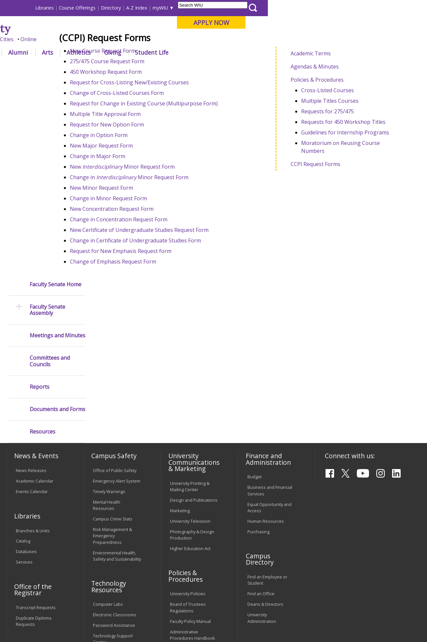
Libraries (203, 8)
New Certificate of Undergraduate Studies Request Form (169, 278)
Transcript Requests (36, 486)
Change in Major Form (128, 204)
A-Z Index (295, 8)
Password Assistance (114, 504)
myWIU (319, 8)
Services (24, 441)
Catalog (23, 420)
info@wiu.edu (363, 623)
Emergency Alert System (116, 360)
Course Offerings (236, 8)
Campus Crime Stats (112, 398)
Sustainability (111, 593)
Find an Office (260, 472)
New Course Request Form (133, 99)
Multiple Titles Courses (340, 147)
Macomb (127, 39)
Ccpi (234, 67)
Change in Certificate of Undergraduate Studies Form (165, 289)
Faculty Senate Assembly (47, 114)
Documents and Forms (57, 213)
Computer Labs (108, 483)
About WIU (52, 52)
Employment (70, 593)
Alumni (177, 52)
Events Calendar (32, 370)
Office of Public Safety (114, 349)
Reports (39, 191)
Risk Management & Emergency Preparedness (112, 414)
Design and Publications (193, 378)
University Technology (114, 531)
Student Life (310, 52)
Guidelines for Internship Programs (356, 179)
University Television (190, 400)
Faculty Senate (140, 67)
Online (188, 39)
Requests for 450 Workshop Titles (354, 168)
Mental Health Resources (106, 384)
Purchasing (258, 410)
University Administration (261, 496)
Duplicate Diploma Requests (33, 499)
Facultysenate (209, 67)
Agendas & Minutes (325, 113)
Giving (271, 52)
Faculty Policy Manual (190, 500)
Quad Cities (159, 39)
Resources (42, 236)
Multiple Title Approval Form (135, 162)
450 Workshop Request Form (136, 120)
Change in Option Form (129, 183)
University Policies (188, 472)
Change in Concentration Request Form (149, 267)
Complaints (181, 554)
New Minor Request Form (152, 215)
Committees (174, 67)
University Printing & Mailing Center (190, 365)
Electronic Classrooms (114, 493)
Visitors (62, 8)
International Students (100, 8)
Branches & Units (33, 409)
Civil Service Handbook (192, 527)
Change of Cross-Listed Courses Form (147, 141)
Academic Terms (321, 100)
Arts (206, 52)
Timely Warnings (109, 370)
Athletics (238, 52)
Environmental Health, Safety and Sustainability (117, 434)
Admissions (138, 52)
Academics (94, 52)
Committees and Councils (50, 165)
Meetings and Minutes (57, 139)
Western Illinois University (104, 28)
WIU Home (106, 67)
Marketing (180, 389)
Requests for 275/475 (338, 158)
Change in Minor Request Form (159, 225)
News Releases (31, 349)
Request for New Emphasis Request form (151, 299)
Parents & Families (29, 8)
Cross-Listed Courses (338, 137)
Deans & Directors (265, 483)
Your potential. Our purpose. (73, 39)
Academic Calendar (34, 360)
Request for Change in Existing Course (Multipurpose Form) (174, 151)
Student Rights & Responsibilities (186, 541)
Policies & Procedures (328, 126)
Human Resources (265, 400)
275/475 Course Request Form (137, 109)
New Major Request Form (131, 194)
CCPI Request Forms (326, 210)
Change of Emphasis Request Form (143, 310)
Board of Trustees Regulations (188, 486)
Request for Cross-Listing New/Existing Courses (159, 130)
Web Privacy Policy (146, 621)
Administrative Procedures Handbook (192, 513)
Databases (26, 430)
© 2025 (24, 621)
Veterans (147, 593)
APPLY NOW (370, 22)
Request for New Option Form (137, 173)
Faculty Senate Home (55, 88)
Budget (254, 355)
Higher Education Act (190, 427)
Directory (270, 8)
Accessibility (31, 593)
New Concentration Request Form (142, 257)
